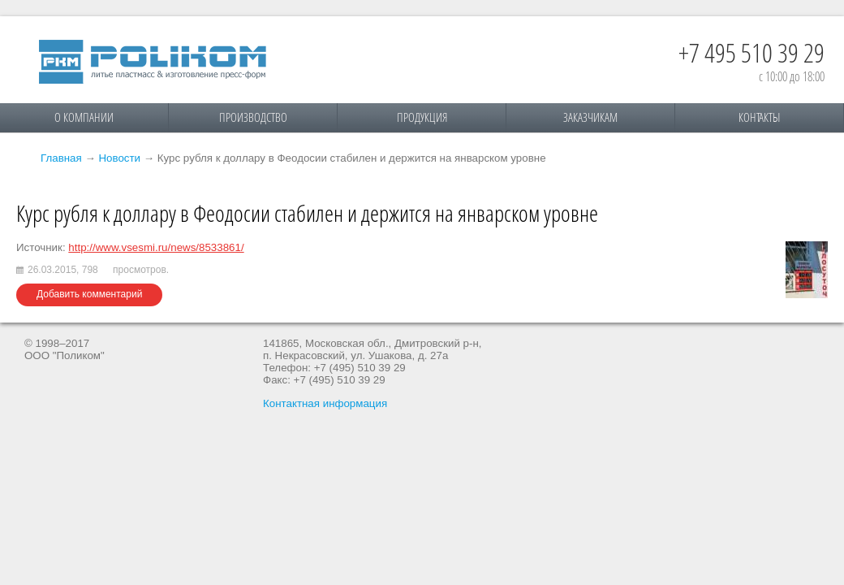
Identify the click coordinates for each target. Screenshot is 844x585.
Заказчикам (590, 117)
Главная (61, 158)
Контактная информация (325, 403)
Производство (253, 117)
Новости (119, 158)
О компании (84, 117)
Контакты (759, 117)
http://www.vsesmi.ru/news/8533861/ (155, 247)
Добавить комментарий (89, 294)
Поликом (152, 62)
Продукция (422, 117)
